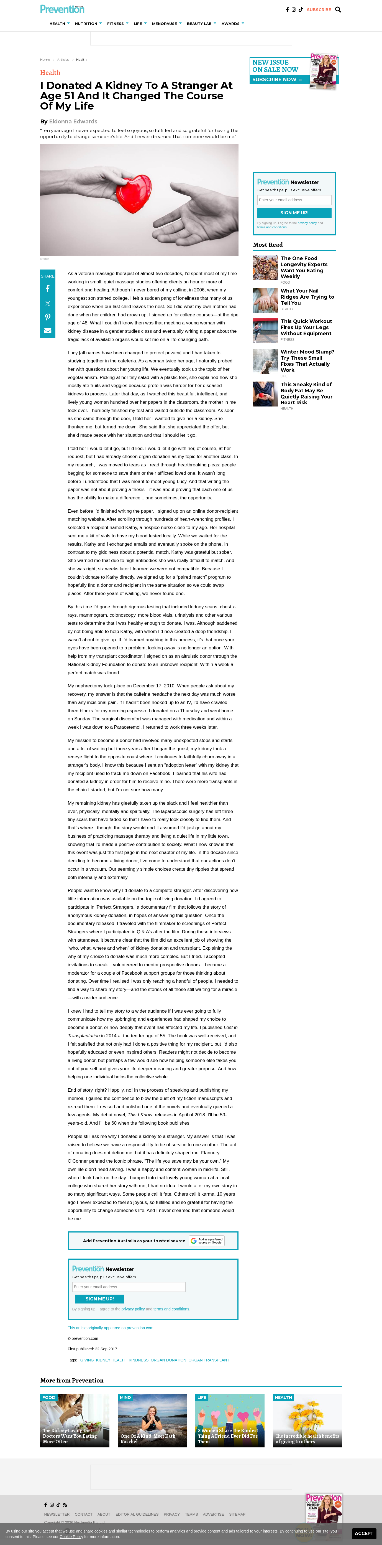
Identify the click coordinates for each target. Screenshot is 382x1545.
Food (48, 1397)
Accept (364, 1533)
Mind (125, 1397)
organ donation (168, 1360)
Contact (84, 1514)
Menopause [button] (164, 23)
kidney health (111, 1360)
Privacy (172, 1514)
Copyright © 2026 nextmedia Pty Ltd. (75, 1522)
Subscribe (319, 9)
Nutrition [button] (86, 23)
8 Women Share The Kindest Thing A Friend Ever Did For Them (228, 1436)
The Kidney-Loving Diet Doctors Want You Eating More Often (70, 1436)
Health (81, 59)
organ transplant (208, 1360)
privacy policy (133, 1309)
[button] (69, 24)
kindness (139, 1360)
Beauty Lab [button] (199, 23)
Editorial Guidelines (137, 1514)
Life (202, 1397)
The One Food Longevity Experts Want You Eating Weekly (304, 267)
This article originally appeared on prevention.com (110, 1328)
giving (87, 1360)
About (104, 1514)
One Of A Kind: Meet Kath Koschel (148, 1439)
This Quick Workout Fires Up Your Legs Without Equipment (306, 327)
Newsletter (57, 1514)
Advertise (213, 1514)
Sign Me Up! (100, 1299)
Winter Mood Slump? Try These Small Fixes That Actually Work (307, 361)
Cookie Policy (71, 1536)
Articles (63, 59)
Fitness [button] (115, 23)
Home (45, 59)
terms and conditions (171, 1309)
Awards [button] (231, 23)
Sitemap (237, 1514)
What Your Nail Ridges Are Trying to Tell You (307, 297)
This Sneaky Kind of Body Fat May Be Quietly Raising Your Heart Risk (307, 394)
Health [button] (57, 23)
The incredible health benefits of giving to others (307, 1439)
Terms (191, 1514)
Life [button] (138, 23)
